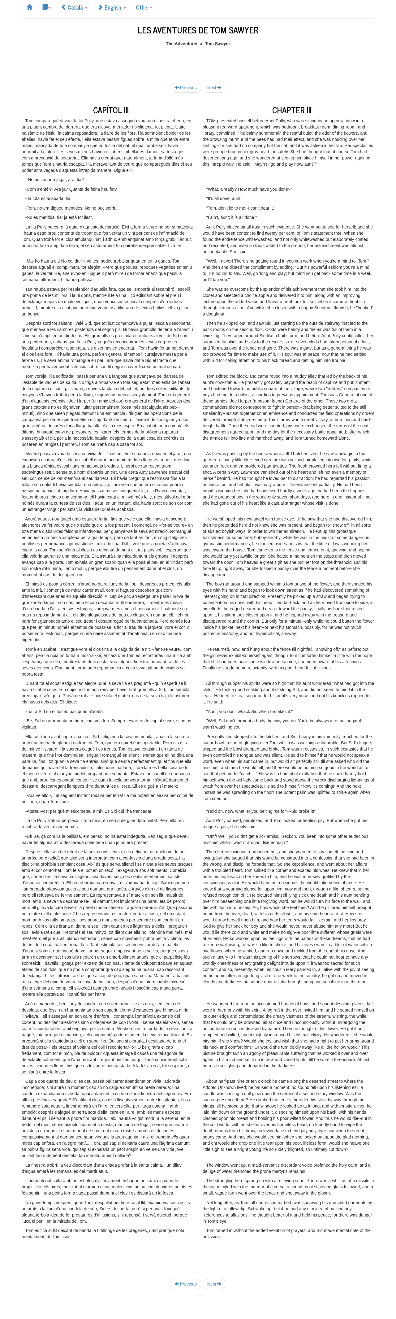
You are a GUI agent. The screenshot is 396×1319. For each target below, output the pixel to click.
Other (144, 7)
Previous (185, 87)
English (111, 7)
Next (214, 87)
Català (74, 7)
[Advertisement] (198, 61)
